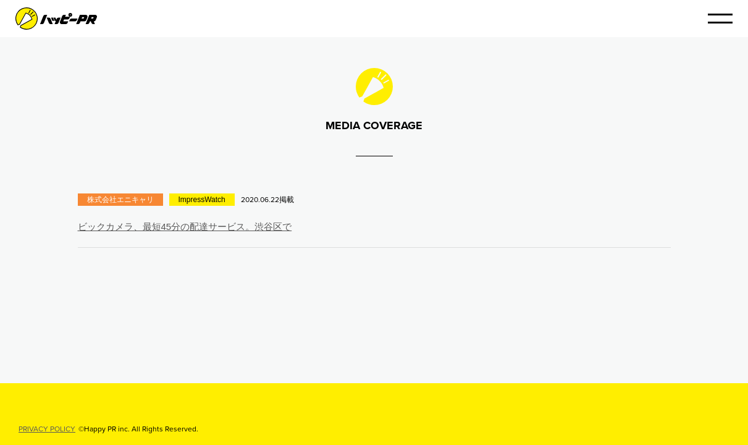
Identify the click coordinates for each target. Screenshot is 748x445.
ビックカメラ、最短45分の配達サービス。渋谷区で (185, 226)
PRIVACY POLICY (47, 429)
